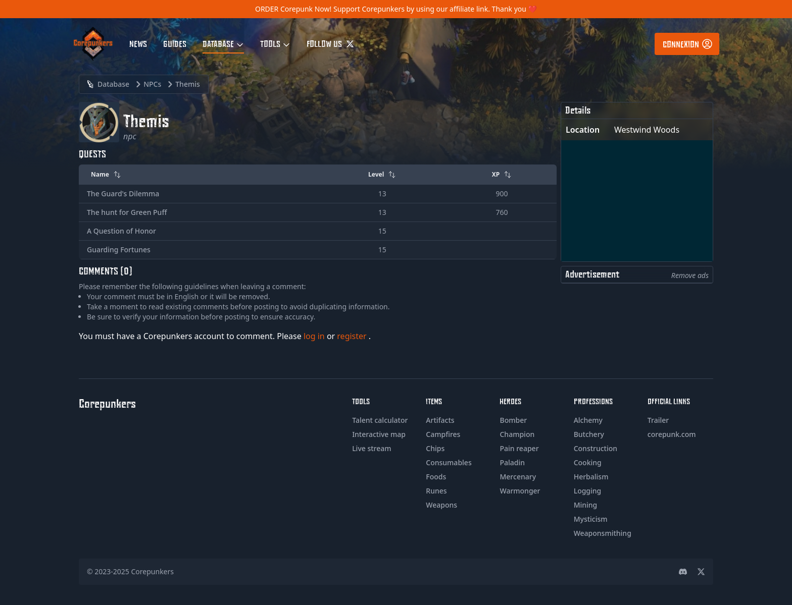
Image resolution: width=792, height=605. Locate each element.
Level (382, 174)
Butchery (589, 434)
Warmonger (520, 491)
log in (315, 336)
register (353, 336)
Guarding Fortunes (119, 249)
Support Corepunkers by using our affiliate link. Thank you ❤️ (435, 9)
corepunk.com (672, 434)
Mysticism (591, 519)
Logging (588, 491)
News (138, 43)
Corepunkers (152, 571)
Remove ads (690, 275)
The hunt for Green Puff (127, 212)
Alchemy (588, 420)
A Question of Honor (121, 231)
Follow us (330, 43)
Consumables (448, 462)
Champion (517, 434)
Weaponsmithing (602, 533)
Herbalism (591, 476)
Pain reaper (519, 448)
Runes (436, 491)
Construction (595, 448)
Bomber (513, 420)
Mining (586, 505)
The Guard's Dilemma (123, 193)
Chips (435, 448)
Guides (174, 43)
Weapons (441, 505)
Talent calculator (380, 420)
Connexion (688, 44)
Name (106, 174)
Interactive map (379, 434)
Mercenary (518, 476)
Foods (436, 476)
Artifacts (440, 420)
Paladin (512, 462)
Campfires (443, 434)
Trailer (658, 420)
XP (502, 174)
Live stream (371, 448)
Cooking (588, 462)
